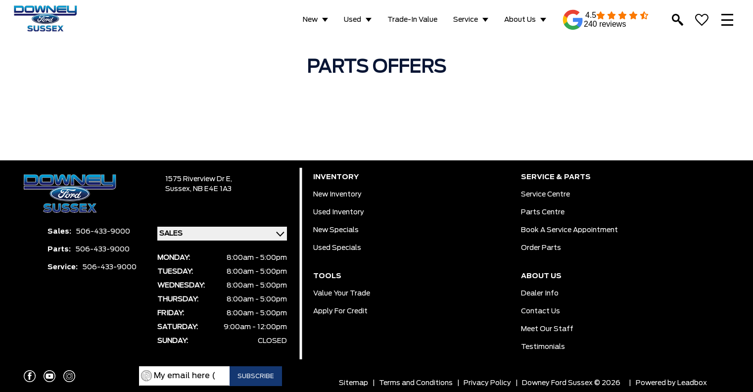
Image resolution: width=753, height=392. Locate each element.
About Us (520, 19)
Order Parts (541, 248)
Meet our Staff (547, 329)
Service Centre (545, 194)
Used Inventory (338, 212)
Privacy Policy (487, 383)
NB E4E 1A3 (212, 189)
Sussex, (179, 189)
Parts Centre (543, 212)
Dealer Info (540, 293)
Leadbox (692, 383)
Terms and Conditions (416, 383)
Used (352, 19)
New (310, 19)
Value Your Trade (341, 293)
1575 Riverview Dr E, (198, 179)
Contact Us (540, 311)
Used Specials (337, 248)
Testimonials (543, 346)
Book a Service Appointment (569, 230)
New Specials (336, 230)
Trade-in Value (412, 19)
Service (465, 19)
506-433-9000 (103, 231)
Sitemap (353, 383)
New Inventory (337, 194)
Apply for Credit (340, 311)
